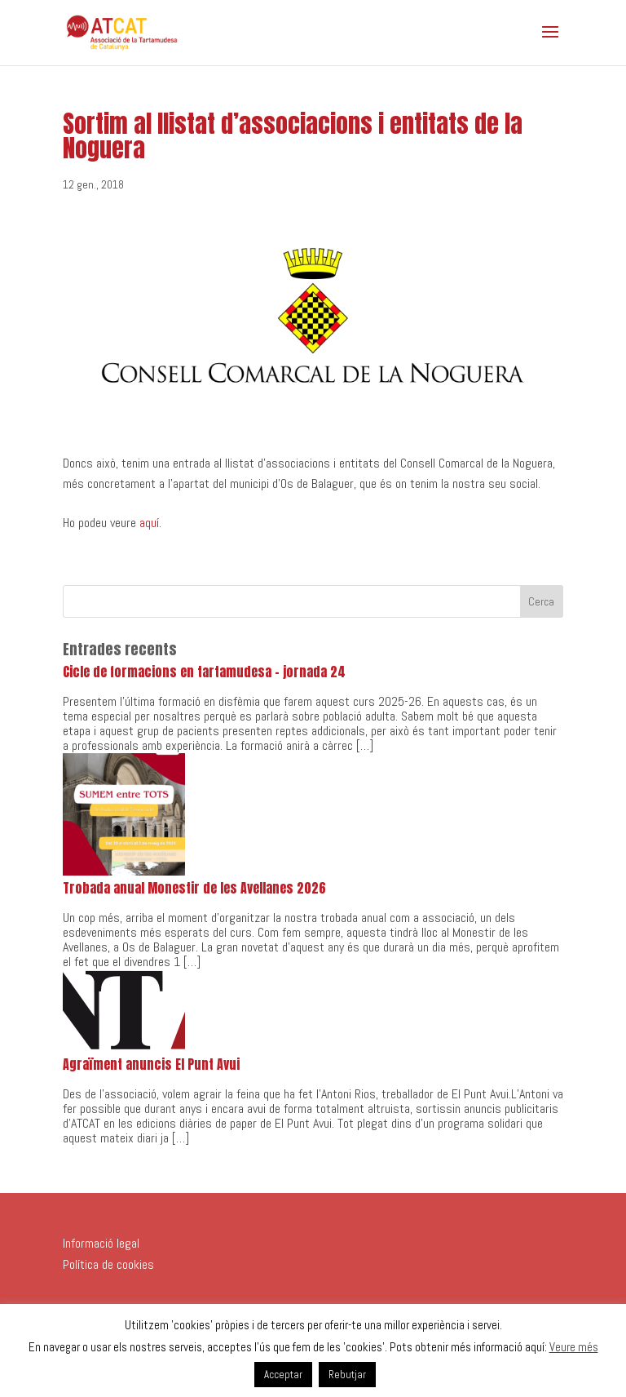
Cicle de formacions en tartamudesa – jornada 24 (204, 671)
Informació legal (101, 1243)
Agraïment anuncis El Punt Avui (151, 1064)
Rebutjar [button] (347, 1374)
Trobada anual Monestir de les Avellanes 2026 (194, 888)
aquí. (150, 522)
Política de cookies (108, 1264)
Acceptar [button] (283, 1374)
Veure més (573, 1347)
